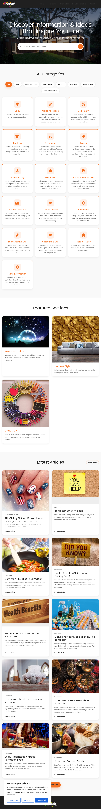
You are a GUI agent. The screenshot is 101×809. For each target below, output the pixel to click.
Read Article (10, 531)
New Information (79, 4)
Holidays (52, 4)
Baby (18, 84)
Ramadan (58, 507)
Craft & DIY (64, 4)
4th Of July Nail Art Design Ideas (24, 518)
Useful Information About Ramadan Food (20, 758)
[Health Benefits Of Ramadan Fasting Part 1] (25, 612)
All (9, 84)
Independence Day (12, 514)
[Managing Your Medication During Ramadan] (75, 614)
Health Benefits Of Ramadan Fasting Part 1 (22, 635)
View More (92, 463)
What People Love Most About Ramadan (72, 702)
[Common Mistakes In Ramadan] (25, 555)
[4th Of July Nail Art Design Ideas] (25, 490)
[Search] (80, 46)
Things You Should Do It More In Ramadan (23, 701)
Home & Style (88, 84)
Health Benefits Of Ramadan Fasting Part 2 (71, 574)
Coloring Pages (31, 84)
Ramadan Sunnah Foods (69, 761)
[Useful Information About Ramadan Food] (25, 736)
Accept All (42, 800)
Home (42, 4)
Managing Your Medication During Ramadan (74, 638)
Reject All (27, 800)
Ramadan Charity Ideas (68, 511)
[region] (27, 792)
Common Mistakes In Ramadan (24, 579)
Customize (14, 800)
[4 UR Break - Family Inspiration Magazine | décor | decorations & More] (8, 4)
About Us (93, 4)
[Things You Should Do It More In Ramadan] (25, 675)
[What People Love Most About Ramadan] (75, 676)
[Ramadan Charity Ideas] (75, 487)
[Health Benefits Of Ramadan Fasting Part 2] (75, 552)
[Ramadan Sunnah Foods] (75, 738)
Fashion (61, 84)
